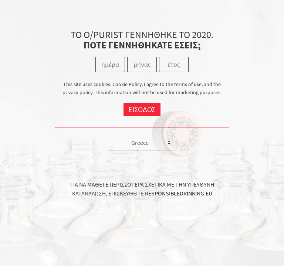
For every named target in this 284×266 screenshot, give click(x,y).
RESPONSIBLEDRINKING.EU (178, 193)
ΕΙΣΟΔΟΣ (142, 109)
